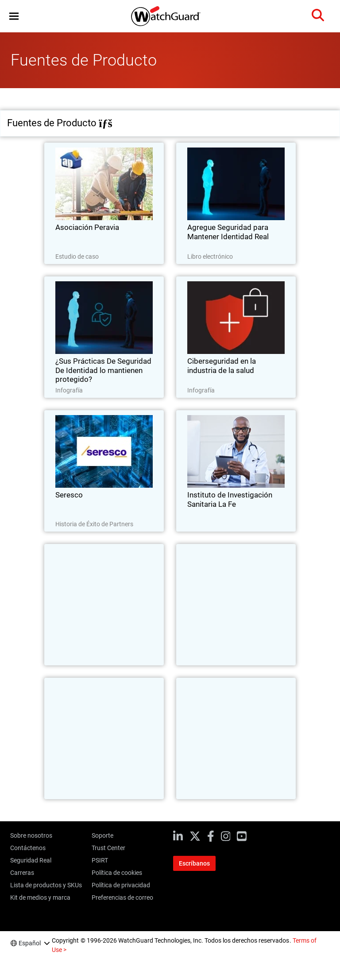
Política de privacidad (121, 885)
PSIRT (100, 860)
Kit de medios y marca (40, 897)
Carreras (22, 872)
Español (30, 943)
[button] (14, 16)
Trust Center (108, 847)
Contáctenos (28, 847)
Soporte (102, 835)
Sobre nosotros (31, 835)
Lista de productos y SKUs (46, 885)
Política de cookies (117, 872)
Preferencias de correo (122, 897)
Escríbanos (194, 863)
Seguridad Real (30, 860)
